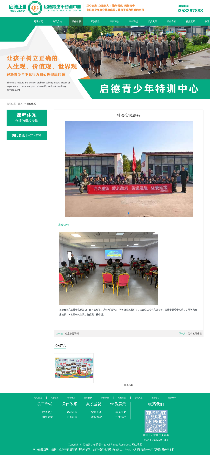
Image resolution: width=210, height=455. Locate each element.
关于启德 (57, 21)
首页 (20, 103)
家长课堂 (133, 21)
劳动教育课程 (195, 333)
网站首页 (38, 21)
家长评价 (114, 21)
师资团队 (95, 21)
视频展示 (190, 21)
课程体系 (76, 21)
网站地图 (137, 444)
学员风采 (152, 21)
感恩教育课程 (72, 333)
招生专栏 (171, 21)
